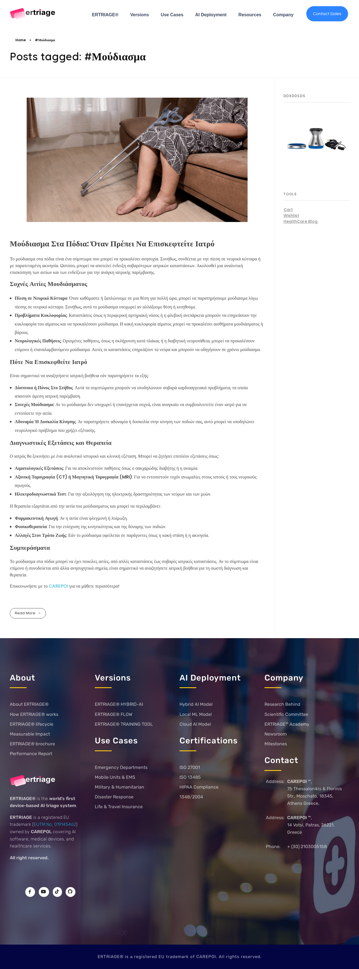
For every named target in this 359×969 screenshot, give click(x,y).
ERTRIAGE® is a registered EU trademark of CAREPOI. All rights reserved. (180, 956)
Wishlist (291, 215)
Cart (288, 209)
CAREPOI (59, 586)
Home (20, 40)
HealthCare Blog (300, 221)
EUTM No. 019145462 (55, 824)
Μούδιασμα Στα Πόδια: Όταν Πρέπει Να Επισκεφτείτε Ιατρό (112, 243)
